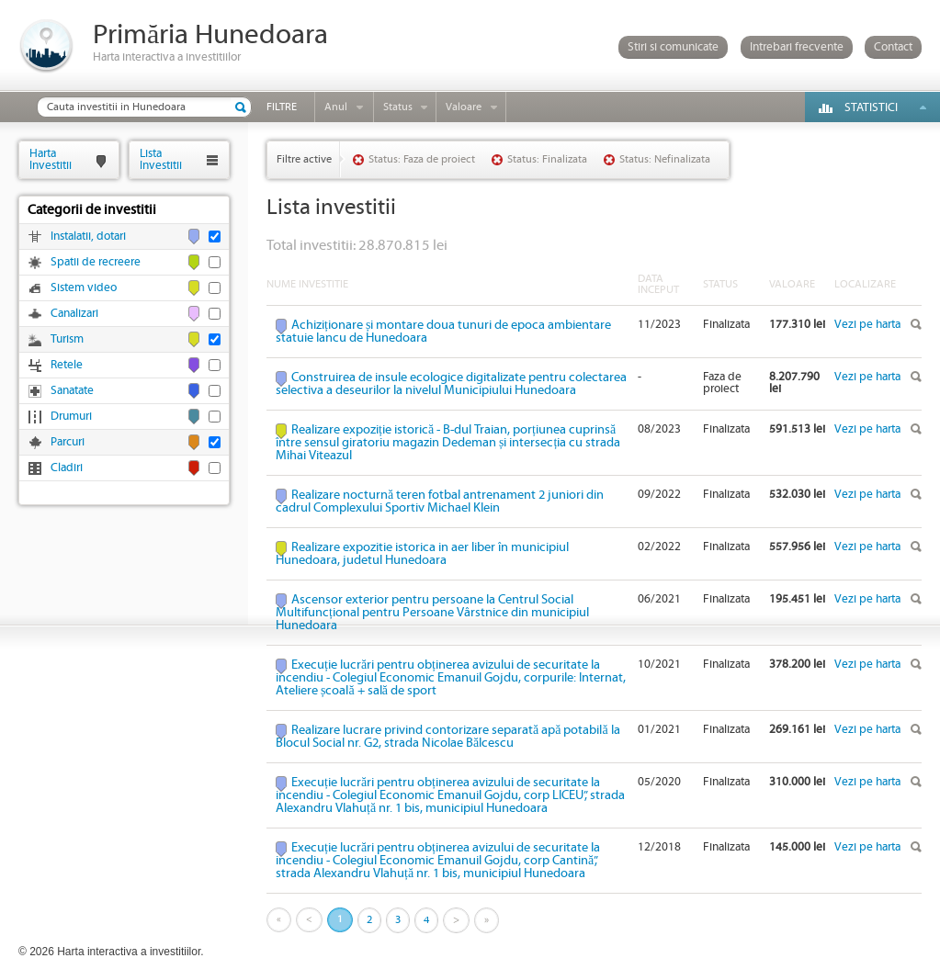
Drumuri (71, 416)
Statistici (871, 108)
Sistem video (84, 288)
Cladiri (67, 468)
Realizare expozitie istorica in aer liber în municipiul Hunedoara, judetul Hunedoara (422, 554)
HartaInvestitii (50, 159)
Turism (67, 339)
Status (398, 107)
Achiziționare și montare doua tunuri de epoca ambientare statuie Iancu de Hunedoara (443, 331)
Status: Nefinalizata (664, 159)
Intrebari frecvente (797, 47)
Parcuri (68, 442)
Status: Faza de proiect (421, 159)
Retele (67, 365)
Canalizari (74, 314)
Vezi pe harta (867, 325)
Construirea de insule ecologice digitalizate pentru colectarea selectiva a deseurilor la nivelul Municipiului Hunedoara (451, 384)
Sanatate (72, 391)
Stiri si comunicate (673, 47)
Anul (335, 107)
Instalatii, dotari (88, 236)
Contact (893, 47)
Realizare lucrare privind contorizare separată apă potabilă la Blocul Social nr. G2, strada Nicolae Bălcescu (448, 736)
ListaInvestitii (161, 159)
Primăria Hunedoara (210, 35)
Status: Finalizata (547, 159)
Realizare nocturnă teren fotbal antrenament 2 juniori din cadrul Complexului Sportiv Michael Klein (440, 501)
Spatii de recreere (96, 262)
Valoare (463, 107)
